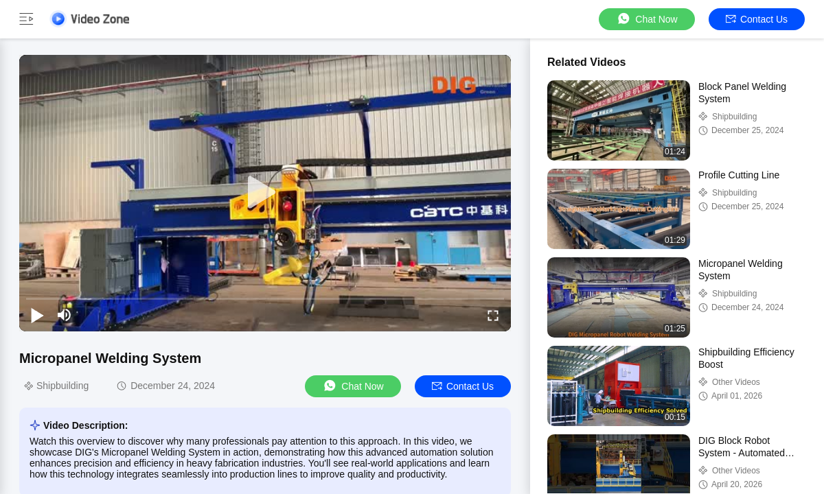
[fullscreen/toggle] (493, 315)
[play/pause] (37, 315)
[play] (265, 193)
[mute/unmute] (64, 315)
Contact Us (757, 19)
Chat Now (646, 19)
